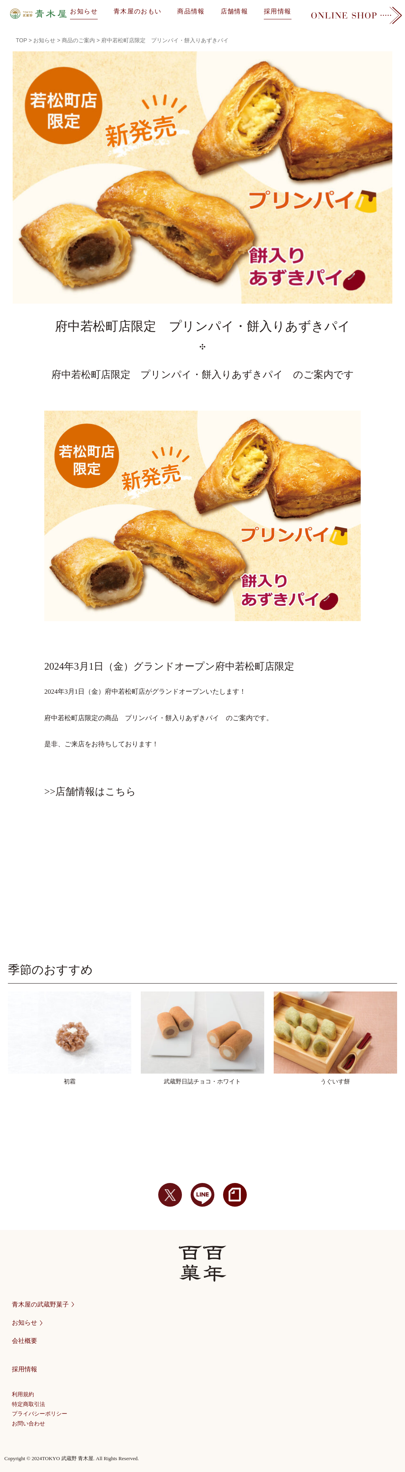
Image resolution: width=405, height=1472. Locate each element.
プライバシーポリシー (39, 1414)
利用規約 (23, 1394)
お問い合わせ (28, 1424)
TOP (21, 40)
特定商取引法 (28, 1404)
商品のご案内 (78, 40)
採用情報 (277, 11)
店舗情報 (234, 11)
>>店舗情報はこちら (90, 791)
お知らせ (83, 11)
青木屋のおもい (137, 11)
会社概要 (24, 1340)
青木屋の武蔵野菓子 (43, 1304)
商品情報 (190, 11)
